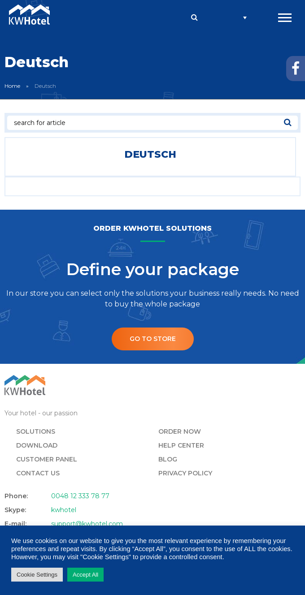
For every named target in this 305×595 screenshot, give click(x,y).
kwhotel (63, 510)
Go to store (153, 339)
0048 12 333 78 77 (80, 496)
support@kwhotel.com (87, 524)
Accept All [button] (85, 574)
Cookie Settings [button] (37, 574)
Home (12, 85)
